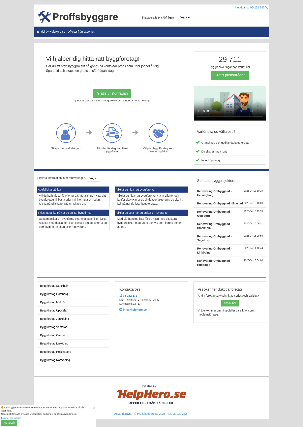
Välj (92, 178)
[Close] (94, 408)
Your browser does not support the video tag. (230, 103)
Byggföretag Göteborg (54, 294)
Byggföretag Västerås (53, 327)
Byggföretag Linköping (54, 343)
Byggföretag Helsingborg (55, 351)
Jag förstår (9, 422)
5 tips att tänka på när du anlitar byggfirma (64, 212)
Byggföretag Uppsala (53, 310)
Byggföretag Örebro (52, 335)
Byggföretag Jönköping (54, 318)
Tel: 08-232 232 (177, 413)
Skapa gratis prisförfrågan (158, 17)
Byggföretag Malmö (52, 302)
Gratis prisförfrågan (112, 93)
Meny (185, 17)
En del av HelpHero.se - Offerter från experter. (66, 31)
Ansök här (229, 303)
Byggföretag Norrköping (55, 360)
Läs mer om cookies (11, 418)
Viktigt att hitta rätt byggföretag (135, 189)
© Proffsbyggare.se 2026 (149, 413)
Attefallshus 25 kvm (50, 189)
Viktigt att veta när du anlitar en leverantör (142, 212)
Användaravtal (123, 413)
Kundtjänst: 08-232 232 (251, 7)
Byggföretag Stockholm (54, 285)
